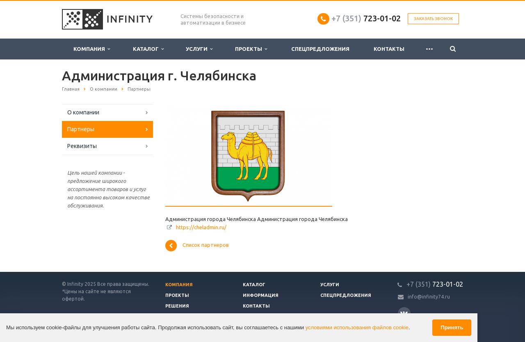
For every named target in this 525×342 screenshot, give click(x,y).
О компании (83, 112)
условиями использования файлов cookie (357, 327)
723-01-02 (366, 18)
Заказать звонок (433, 18)
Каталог (148, 49)
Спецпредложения (320, 49)
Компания (91, 49)
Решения (177, 305)
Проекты (251, 49)
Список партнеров (197, 245)
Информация (260, 295)
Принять (452, 327)
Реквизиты (82, 146)
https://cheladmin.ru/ (201, 227)
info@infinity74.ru (429, 296)
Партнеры (80, 129)
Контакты (389, 49)
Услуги (199, 49)
